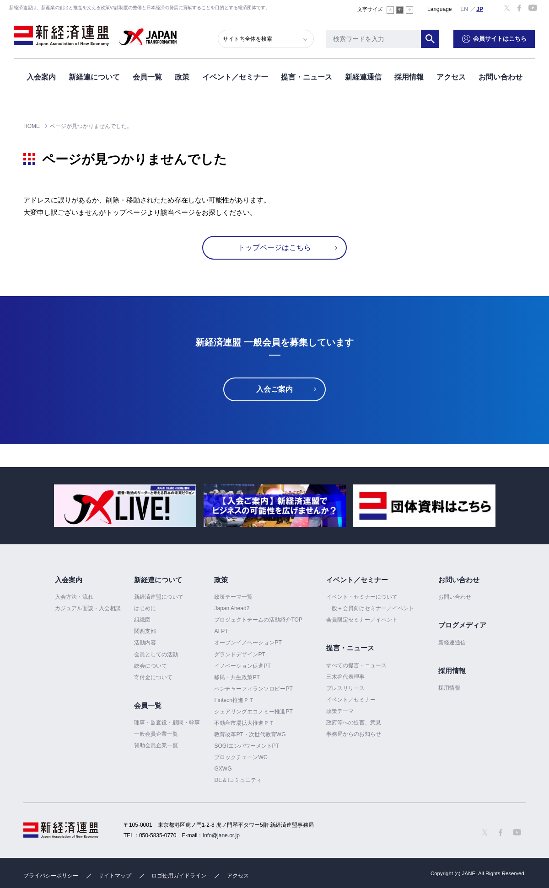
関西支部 (145, 631)
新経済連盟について (158, 597)
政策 (182, 77)
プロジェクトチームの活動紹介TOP (258, 620)
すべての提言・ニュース (356, 665)
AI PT (221, 631)
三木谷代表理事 (345, 677)
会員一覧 (147, 77)
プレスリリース (345, 688)
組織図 (142, 620)
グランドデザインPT (239, 654)
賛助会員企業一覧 (156, 745)
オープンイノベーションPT (247, 642)
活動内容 (145, 642)
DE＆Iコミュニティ (238, 780)
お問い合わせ (500, 77)
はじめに (145, 608)
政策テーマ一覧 (233, 597)
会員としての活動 (156, 654)
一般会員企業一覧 (156, 734)
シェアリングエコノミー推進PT (253, 711)
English (464, 9)
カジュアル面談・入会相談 (88, 608)
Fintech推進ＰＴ (234, 700)
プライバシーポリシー (50, 875)
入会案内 (41, 77)
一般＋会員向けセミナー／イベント (370, 608)
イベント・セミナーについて (362, 597)
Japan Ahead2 (231, 608)
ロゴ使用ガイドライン (178, 875)
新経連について (94, 77)
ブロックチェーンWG (241, 757)
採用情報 (409, 77)
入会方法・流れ (74, 597)
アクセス (451, 77)
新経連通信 (363, 77)
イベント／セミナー (235, 77)
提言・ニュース (306, 77)
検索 (430, 39)
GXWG (222, 769)
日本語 (479, 9)
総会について (150, 666)
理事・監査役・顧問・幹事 (167, 722)
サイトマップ (114, 875)
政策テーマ (340, 711)
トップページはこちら (274, 247)
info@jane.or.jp (221, 835)
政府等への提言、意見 (353, 722)
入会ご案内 (274, 389)
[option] (125, 505)
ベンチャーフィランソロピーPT (253, 689)
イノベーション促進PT (242, 666)
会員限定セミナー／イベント (362, 620)
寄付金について (153, 677)
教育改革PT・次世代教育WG (249, 734)
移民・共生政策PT (236, 677)
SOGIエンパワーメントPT (246, 746)
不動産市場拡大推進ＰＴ (244, 723)
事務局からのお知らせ (353, 734)
